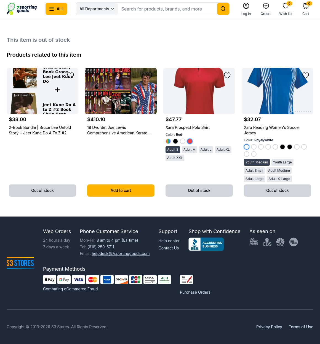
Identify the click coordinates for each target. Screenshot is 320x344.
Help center (169, 240)
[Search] (223, 9)
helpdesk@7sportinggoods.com (121, 253)
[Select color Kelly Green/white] (261, 147)
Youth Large (282, 162)
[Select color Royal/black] (289, 147)
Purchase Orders (195, 292)
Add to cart (121, 190)
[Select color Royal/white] (246, 147)
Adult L (206, 149)
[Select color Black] (175, 141)
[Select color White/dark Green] (254, 154)
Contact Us (169, 248)
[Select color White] (182, 141)
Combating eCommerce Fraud (70, 288)
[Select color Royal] (168, 141)
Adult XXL (175, 158)
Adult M (189, 149)
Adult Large (254, 179)
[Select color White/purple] (246, 154)
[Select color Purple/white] (268, 147)
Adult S (172, 149)
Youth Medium (257, 162)
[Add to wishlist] (70, 75)
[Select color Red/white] (254, 147)
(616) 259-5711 (100, 246)
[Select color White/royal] (297, 147)
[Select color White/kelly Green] (304, 147)
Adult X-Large (279, 179)
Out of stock (42, 190)
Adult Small (254, 170)
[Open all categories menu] (56, 9)
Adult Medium (279, 170)
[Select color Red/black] (282, 147)
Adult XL (223, 149)
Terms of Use (301, 326)
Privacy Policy (269, 326)
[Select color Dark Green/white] (275, 147)
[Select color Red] (190, 141)
